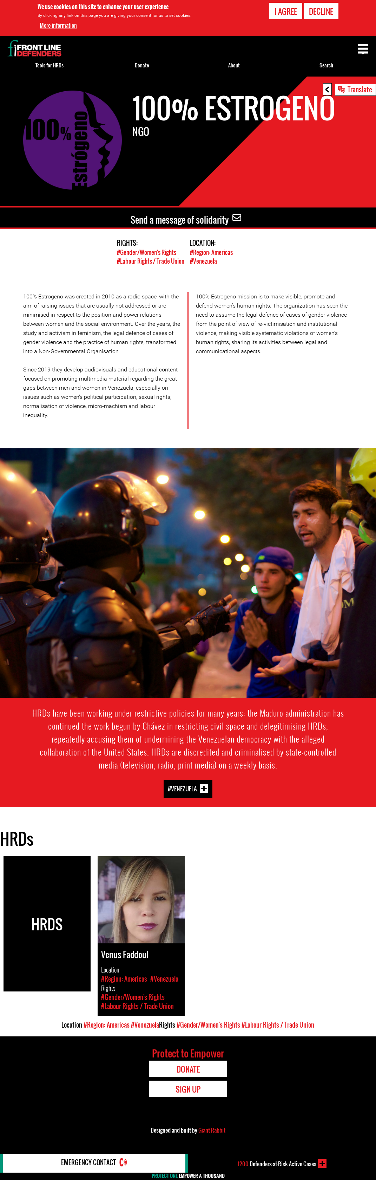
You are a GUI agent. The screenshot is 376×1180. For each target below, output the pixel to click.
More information (58, 25)
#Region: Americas (211, 252)
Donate (142, 65)
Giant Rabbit (211, 1130)
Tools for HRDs (49, 65)
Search (326, 65)
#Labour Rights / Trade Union (150, 261)
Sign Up (188, 1088)
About (234, 65)
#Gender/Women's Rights (146, 252)
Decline (321, 11)
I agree (286, 11)
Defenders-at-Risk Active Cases (277, 1163)
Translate (360, 89)
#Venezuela (203, 261)
